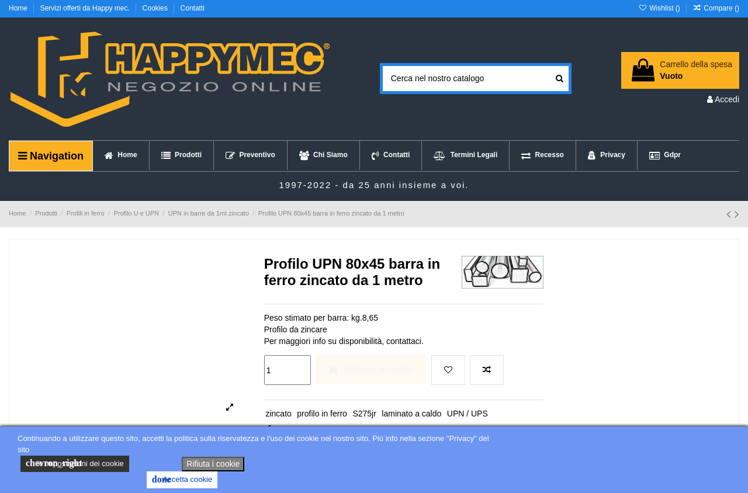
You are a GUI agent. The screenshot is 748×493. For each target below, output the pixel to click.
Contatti (193, 8)
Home (19, 8)
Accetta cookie (182, 479)
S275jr (364, 413)
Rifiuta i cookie (213, 463)
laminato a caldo (411, 413)
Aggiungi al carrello (371, 369)
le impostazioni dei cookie (75, 463)
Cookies (156, 8)
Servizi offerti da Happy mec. (86, 8)
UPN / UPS (467, 413)
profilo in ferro (322, 413)
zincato (278, 413)
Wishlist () (660, 8)
